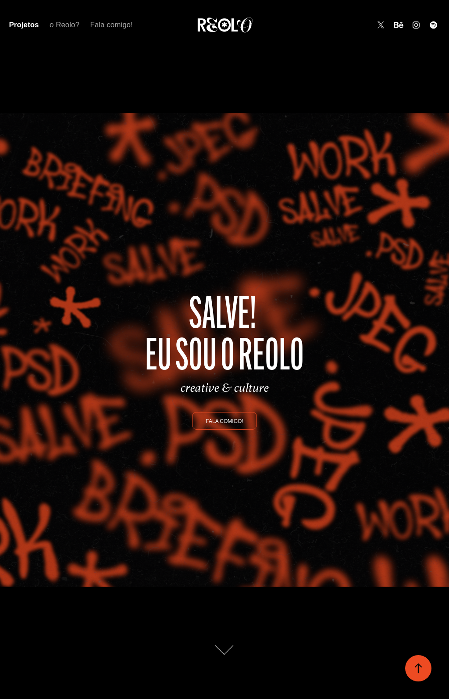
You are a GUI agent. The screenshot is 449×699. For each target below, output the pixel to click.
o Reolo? (64, 25)
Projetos (24, 25)
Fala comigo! (111, 25)
